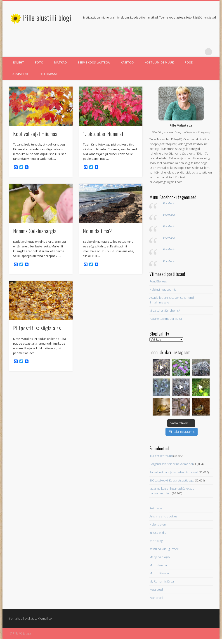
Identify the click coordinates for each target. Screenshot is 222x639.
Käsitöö (127, 62)
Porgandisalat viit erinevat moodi (171, 464)
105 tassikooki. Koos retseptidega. (171, 480)
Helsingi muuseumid (163, 289)
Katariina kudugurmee (164, 549)
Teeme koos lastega (94, 62)
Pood (189, 62)
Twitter (190, 51)
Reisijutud (156, 589)
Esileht (18, 62)
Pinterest (199, 51)
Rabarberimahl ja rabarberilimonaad (173, 472)
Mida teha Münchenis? (164, 310)
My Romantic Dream (162, 581)
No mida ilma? (97, 231)
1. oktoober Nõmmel (103, 133)
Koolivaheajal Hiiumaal (36, 133)
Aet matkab (156, 508)
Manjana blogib (159, 557)
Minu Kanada (158, 565)
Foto (39, 62)
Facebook (169, 203)
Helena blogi (157, 524)
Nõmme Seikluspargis (35, 231)
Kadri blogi (156, 541)
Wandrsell (156, 598)
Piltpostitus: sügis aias (37, 328)
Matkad (60, 62)
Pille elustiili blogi (47, 17)
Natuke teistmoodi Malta (165, 319)
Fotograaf (48, 74)
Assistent (20, 74)
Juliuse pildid (157, 533)
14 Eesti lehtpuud (161, 456)
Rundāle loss (158, 281)
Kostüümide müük (159, 62)
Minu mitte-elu (159, 573)
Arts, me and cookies (163, 516)
